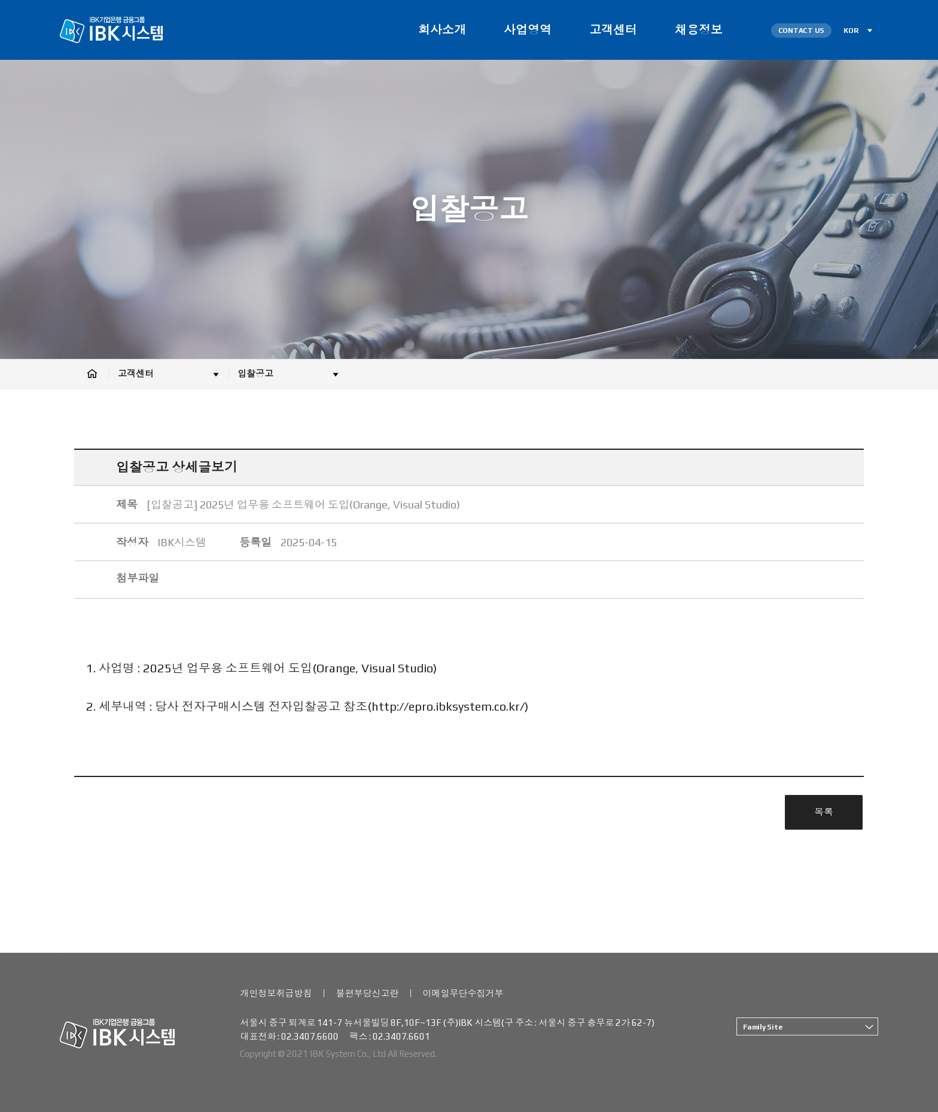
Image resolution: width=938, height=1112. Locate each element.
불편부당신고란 (367, 993)
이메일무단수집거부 (462, 993)
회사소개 (442, 29)
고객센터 (613, 29)
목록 (823, 812)
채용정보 (699, 29)
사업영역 (528, 29)
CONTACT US (801, 30)
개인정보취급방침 (276, 993)
